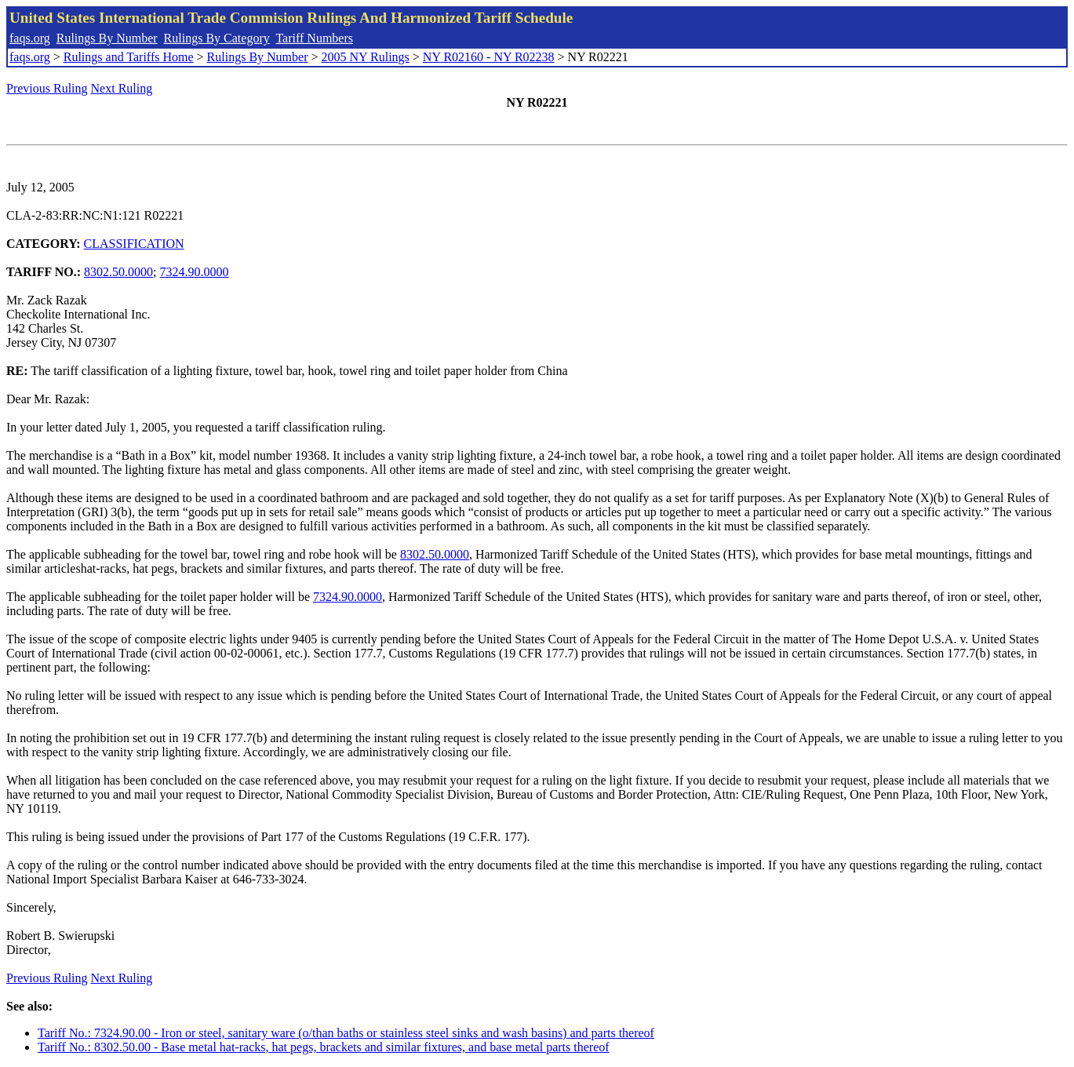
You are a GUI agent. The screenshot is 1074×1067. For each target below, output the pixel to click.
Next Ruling (122, 88)
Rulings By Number (107, 38)
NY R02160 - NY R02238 (489, 57)
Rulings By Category (217, 38)
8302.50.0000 (118, 272)
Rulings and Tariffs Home (129, 57)
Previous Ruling (47, 88)
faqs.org (29, 38)
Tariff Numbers (314, 38)
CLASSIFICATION (134, 243)
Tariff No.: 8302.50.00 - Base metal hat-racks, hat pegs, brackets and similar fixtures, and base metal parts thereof (324, 1047)
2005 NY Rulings (366, 57)
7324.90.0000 (194, 272)
